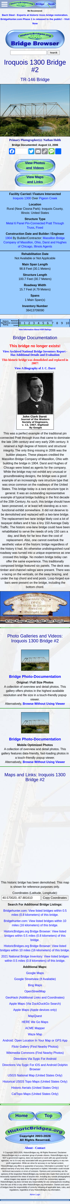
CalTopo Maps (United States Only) (35, 1093)
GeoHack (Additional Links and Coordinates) (35, 997)
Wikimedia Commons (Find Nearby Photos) (35, 1052)
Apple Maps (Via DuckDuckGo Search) (35, 1003)
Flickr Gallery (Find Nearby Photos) (35, 1046)
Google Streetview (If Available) (35, 979)
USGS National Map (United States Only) (35, 1075)
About (29, 1147)
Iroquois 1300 (22, 198)
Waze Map (35, 1034)
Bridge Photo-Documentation (35, 676)
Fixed (39, 227)
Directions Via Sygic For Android (35, 1058)
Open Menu (4, 4)
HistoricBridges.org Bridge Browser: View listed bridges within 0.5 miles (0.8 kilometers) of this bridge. (35, 936)
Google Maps (35, 973)
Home (21, 1115)
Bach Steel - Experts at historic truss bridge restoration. (35, 15)
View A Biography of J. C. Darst (35, 368)
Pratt (49, 223)
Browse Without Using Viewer (44, 703)
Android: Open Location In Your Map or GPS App (35, 1040)
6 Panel (19, 223)
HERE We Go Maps (35, 1022)
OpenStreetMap (35, 991)
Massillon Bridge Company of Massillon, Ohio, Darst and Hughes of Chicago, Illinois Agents (35, 242)
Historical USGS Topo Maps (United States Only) (35, 1081)
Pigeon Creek (48, 198)
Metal (9, 223)
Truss (30, 227)
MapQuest (35, 1016)
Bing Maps (35, 985)
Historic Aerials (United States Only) (35, 1087)
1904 (8, 238)
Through (58, 223)
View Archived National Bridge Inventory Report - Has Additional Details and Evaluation (35, 353)
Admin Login (35, 1195)
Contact (40, 1147)
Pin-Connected (35, 223)
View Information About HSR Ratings (35, 330)
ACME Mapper (35, 1028)
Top (48, 1115)
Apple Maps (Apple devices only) (35, 1009)
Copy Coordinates (55, 897)
